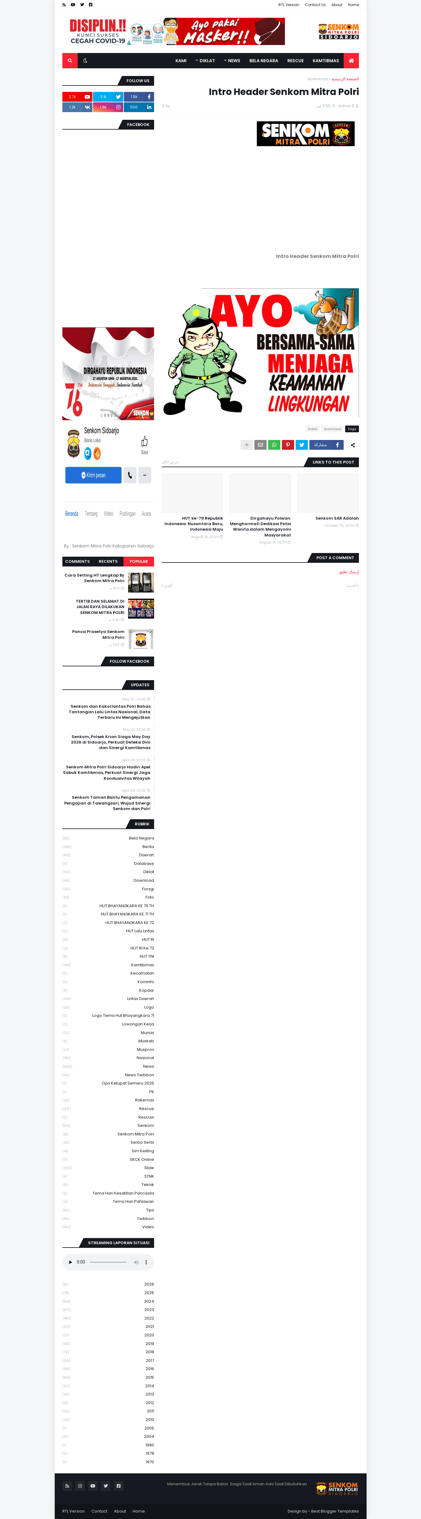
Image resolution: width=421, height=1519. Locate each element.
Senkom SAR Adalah (337, 518)
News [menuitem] (234, 61)
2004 (108, 1437)
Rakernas (108, 1100)
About (336, 4)
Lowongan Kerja (108, 1024)
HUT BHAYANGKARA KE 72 (108, 923)
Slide (108, 1168)
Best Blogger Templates (335, 1511)
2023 (108, 1310)
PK (108, 1092)
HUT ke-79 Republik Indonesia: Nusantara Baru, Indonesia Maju (193, 524)
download (317, 79)
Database (108, 864)
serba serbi (108, 1142)
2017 (108, 1361)
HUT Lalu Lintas (108, 931)
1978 (108, 1453)
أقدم (168, 586)
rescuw (108, 1117)
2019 (108, 1344)
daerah (108, 855)
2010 (108, 1420)
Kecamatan (108, 973)
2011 (108, 1411)
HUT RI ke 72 (108, 948)
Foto (108, 897)
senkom (108, 1126)
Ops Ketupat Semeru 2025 (108, 1083)
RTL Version (289, 4)
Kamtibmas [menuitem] (326, 61)
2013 (108, 1394)
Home (353, 4)
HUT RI (108, 940)
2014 (108, 1386)
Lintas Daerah (108, 999)
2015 (108, 1377)
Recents (108, 561)
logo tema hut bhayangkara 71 (108, 1016)
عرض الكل (170, 461)
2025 (108, 1293)
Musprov (108, 1050)
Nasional (108, 1058)
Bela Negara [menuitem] (263, 61)
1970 (108, 1462)
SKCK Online (108, 1160)
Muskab (108, 1041)
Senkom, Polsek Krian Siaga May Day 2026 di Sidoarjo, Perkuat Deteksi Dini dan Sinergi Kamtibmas (110, 742)
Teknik (108, 1185)
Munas (108, 1033)
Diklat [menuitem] (207, 61)
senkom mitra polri (108, 1134)
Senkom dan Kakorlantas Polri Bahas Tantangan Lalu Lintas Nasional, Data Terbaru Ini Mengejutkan (109, 712)
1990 (108, 1445)
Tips (108, 1210)
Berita (108, 847)
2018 (108, 1352)
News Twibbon (108, 1075)
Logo (108, 1007)
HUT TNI (108, 956)
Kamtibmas (108, 965)
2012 (108, 1403)
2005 (108, 1428)
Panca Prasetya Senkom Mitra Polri (98, 634)
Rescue (108, 1109)
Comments (77, 561)
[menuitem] (351, 60)
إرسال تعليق (349, 572)
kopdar (108, 990)
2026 (108, 1284)
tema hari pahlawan (108, 1202)
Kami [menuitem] (180, 61)
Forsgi (108, 889)
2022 (108, 1318)
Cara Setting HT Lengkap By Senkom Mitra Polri (94, 578)
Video (312, 428)
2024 (108, 1301)
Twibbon (108, 1219)
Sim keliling (108, 1151)
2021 (108, 1327)
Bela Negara (108, 838)
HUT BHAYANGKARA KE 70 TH (108, 906)
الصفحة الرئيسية (345, 79)
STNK (108, 1176)
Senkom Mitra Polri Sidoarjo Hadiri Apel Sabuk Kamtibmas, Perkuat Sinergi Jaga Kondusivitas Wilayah (106, 772)
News (108, 1066)
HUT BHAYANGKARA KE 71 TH (108, 914)
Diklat (108, 872)
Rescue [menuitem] (295, 61)
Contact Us (315, 4)
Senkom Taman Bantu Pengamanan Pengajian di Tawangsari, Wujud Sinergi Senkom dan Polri (107, 803)
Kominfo (108, 982)
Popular (139, 561)
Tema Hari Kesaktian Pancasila (108, 1193)
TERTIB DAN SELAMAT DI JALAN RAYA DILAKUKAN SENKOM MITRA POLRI (100, 607)
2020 (108, 1335)
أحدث (351, 586)
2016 (108, 1369)
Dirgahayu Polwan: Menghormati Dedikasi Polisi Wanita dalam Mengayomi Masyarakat (260, 527)
